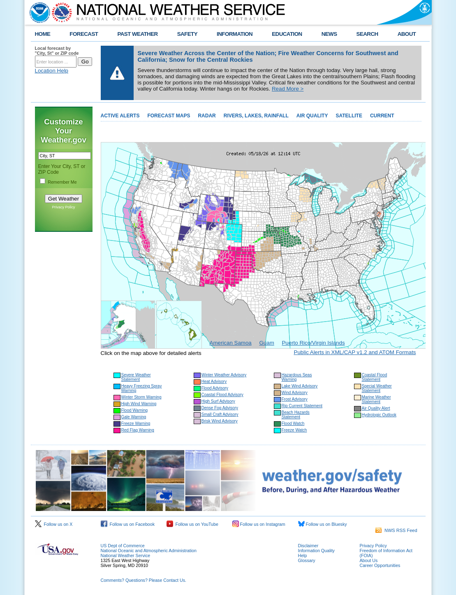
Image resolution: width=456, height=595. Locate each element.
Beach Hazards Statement (296, 414)
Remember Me (62, 182)
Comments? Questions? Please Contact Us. (143, 580)
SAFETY (187, 34)
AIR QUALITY (312, 116)
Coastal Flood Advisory (222, 394)
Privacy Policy (63, 207)
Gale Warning (133, 417)
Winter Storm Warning (141, 397)
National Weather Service (125, 555)
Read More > (287, 89)
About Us (369, 560)
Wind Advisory (295, 392)
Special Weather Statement (377, 388)
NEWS (329, 34)
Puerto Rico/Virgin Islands (313, 343)
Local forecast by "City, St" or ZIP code (57, 51)
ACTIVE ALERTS (120, 116)
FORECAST (83, 34)
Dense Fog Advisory (219, 408)
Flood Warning (134, 410)
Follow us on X (54, 524)
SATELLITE (349, 116)
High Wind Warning (139, 403)
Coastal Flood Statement (374, 377)
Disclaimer (308, 545)
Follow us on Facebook (128, 524)
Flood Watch (293, 423)
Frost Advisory (295, 399)
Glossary (306, 560)
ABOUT (407, 34)
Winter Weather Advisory (224, 375)
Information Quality (316, 550)
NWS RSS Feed (396, 530)
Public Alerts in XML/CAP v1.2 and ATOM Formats (355, 352)
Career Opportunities (380, 565)
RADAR (206, 116)
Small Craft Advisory (219, 414)
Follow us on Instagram (258, 524)
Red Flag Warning (137, 430)
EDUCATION (287, 34)
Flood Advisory (215, 388)
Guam (266, 343)
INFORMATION (234, 34)
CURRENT (382, 116)
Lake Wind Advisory (300, 386)
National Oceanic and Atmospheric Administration (149, 550)
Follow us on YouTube (192, 524)
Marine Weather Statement (376, 399)
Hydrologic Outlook (379, 415)
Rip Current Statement (302, 406)
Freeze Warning (135, 423)
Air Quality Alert (376, 408)
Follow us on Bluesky (322, 524)
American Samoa (231, 343)
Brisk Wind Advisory (219, 421)
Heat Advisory (214, 381)
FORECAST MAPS (168, 116)
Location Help (52, 71)
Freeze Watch (294, 430)
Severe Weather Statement (136, 377)
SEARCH (367, 34)
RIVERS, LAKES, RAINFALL (256, 116)
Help (302, 555)
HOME (43, 34)
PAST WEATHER (137, 34)
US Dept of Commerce (123, 545)
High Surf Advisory (218, 401)
